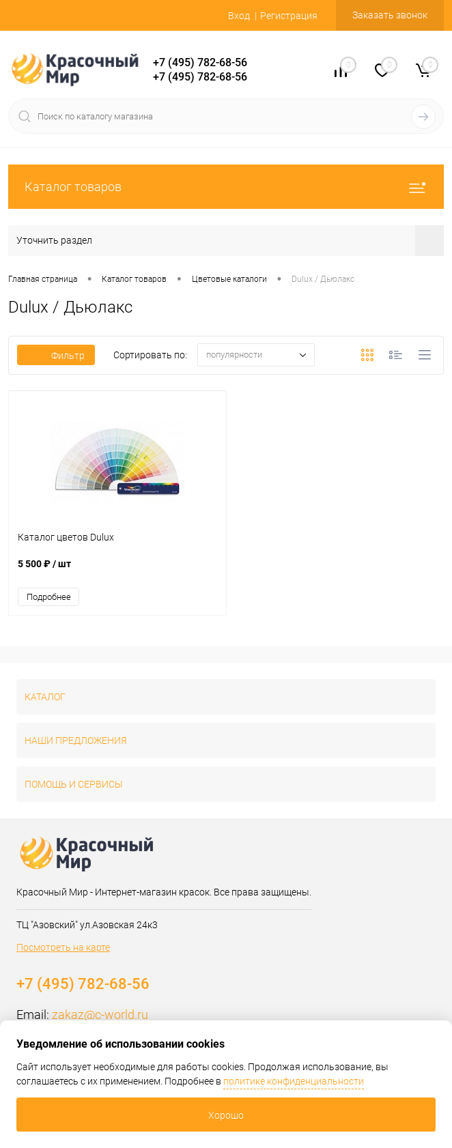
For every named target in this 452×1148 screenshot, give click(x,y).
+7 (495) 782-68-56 (200, 62)
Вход (239, 15)
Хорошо (226, 1115)
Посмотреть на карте (63, 947)
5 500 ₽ (117, 571)
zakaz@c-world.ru (100, 1014)
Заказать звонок (389, 15)
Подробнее (49, 597)
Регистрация (288, 15)
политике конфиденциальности (293, 1081)
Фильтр (56, 355)
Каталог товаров (226, 186)
